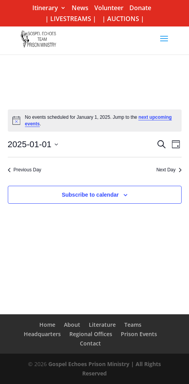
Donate (140, 8)
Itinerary (45, 8)
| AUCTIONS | (123, 19)
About (72, 324)
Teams (132, 324)
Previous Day (24, 170)
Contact (90, 343)
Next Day (168, 170)
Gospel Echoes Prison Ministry (88, 364)
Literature (102, 324)
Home (47, 324)
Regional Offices (90, 334)
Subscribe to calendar (90, 195)
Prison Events (139, 334)
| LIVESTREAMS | (70, 19)
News (80, 8)
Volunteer (109, 8)
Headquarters (42, 334)
